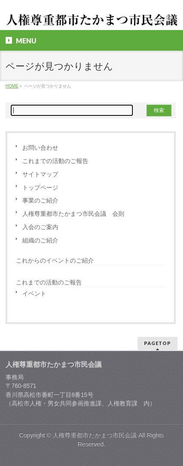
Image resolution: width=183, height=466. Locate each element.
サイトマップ (40, 174)
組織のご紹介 (40, 240)
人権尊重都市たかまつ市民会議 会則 (73, 214)
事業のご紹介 (40, 200)
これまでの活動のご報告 (55, 161)
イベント (34, 293)
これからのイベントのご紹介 (55, 260)
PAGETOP (157, 343)
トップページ (40, 188)
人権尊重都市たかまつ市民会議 (95, 435)
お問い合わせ (40, 148)
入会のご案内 (40, 227)
